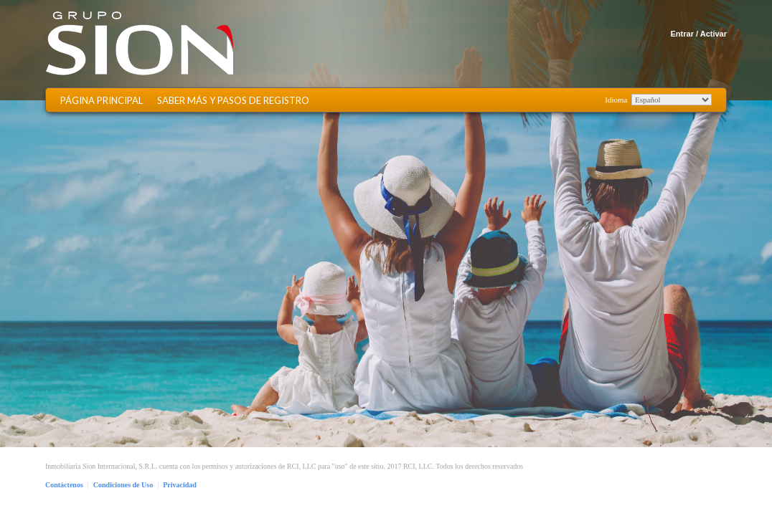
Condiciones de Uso (123, 485)
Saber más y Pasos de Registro (233, 100)
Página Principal (101, 100)
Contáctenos (64, 485)
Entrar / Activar (699, 33)
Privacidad (180, 485)
